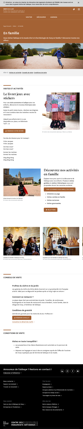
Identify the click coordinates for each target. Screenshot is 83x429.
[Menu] (79, 9)
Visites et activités (15, 73)
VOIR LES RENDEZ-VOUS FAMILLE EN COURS (60, 189)
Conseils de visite (27, 73)
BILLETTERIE (51, 210)
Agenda (53, 17)
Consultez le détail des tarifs (22, 322)
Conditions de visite (40, 73)
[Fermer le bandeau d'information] (78, 2)
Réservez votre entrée (14, 131)
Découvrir (41, 17)
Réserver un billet (21, 318)
